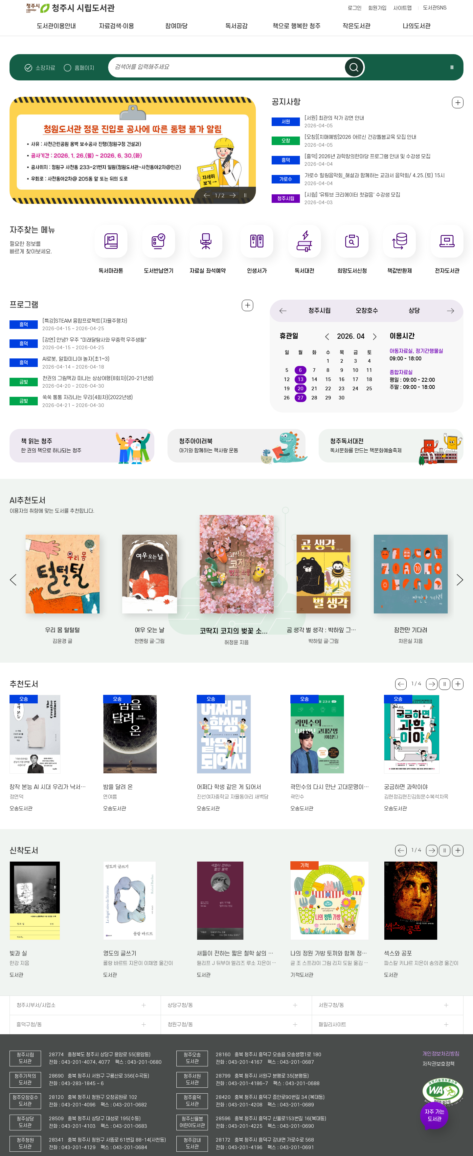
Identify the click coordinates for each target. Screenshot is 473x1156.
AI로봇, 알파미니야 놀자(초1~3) (75, 359)
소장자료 (45, 68)
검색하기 (354, 67)
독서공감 (236, 26)
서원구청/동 (331, 1005)
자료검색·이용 (116, 26)
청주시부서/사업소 (36, 1005)
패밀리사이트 (332, 1025)
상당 (414, 310)
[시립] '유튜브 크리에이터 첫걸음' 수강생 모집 (352, 195)
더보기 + (457, 684)
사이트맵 (402, 8)
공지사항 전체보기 (457, 102)
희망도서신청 (352, 271)
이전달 (330, 336)
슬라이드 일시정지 (452, 67)
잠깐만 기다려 (410, 630)
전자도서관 (447, 271)
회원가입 (377, 8)
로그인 (355, 8)
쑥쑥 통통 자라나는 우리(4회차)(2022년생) (87, 397)
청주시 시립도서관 (75, 8)
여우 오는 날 (149, 630)
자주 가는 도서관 (434, 1116)
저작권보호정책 (438, 1064)
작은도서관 (357, 26)
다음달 (371, 336)
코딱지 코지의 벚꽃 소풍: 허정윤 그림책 (237, 631)
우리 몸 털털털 (62, 630)
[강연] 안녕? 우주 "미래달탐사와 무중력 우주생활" (94, 340)
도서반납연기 (158, 271)
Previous (207, 195)
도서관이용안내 (56, 26)
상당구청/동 (180, 1005)
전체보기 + (247, 305)
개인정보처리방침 (440, 1054)
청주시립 (319, 310)
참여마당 (176, 26)
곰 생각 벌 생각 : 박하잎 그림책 (324, 630)
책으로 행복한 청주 (297, 26)
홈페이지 (84, 68)
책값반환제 (399, 271)
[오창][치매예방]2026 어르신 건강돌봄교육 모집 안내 (360, 137)
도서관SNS (435, 8)
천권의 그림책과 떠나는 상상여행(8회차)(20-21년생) (97, 378)
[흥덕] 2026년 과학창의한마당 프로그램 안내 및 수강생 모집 (367, 157)
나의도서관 (417, 26)
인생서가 (257, 271)
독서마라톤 (111, 271)
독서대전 (304, 271)
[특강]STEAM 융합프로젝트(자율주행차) (84, 321)
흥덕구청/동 (29, 1025)
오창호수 (367, 310)
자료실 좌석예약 (208, 271)
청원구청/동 (180, 1025)
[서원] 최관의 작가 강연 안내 (334, 118)
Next (232, 195)
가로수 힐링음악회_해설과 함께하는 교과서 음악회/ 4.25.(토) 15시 (374, 176)
